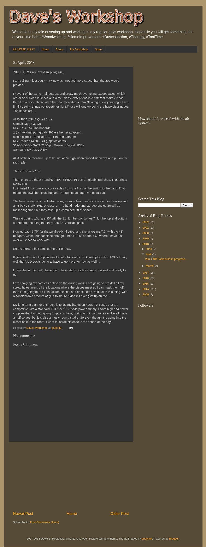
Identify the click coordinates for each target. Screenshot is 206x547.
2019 (145, 238)
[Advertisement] (71, 476)
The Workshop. (79, 49)
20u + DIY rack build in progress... (166, 259)
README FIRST (24, 49)
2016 (145, 278)
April (149, 254)
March (150, 265)
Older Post (119, 513)
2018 (145, 244)
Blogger (174, 538)
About (59, 49)
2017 (145, 272)
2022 (145, 222)
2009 (145, 294)
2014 (145, 289)
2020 (145, 233)
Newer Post (23, 513)
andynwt (147, 538)
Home (45, 49)
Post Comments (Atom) (44, 522)
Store (98, 49)
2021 (145, 227)
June (149, 248)
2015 (145, 283)
